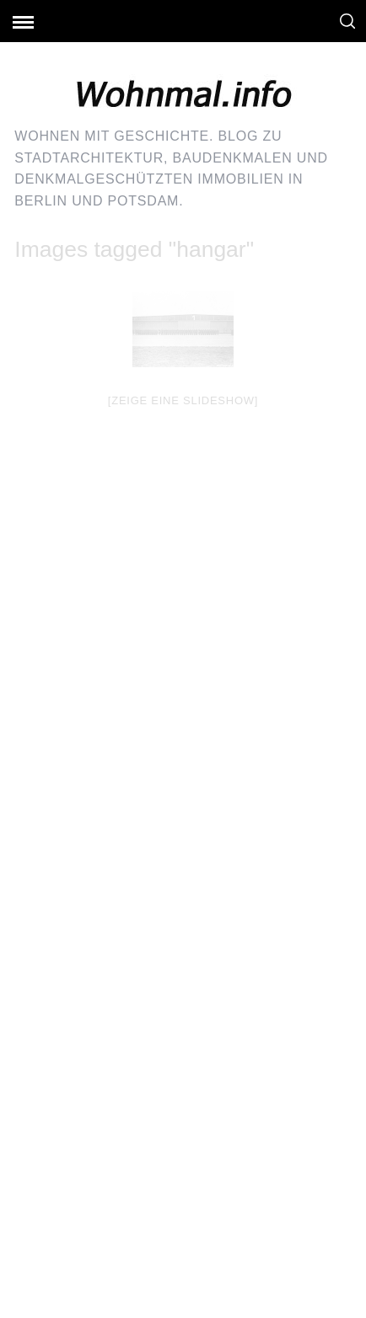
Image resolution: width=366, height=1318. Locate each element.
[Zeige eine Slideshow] (183, 400)
